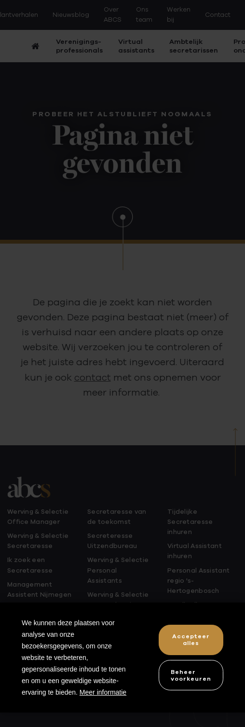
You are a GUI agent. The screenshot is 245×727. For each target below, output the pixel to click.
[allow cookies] (191, 640)
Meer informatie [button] (103, 692)
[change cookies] (191, 675)
